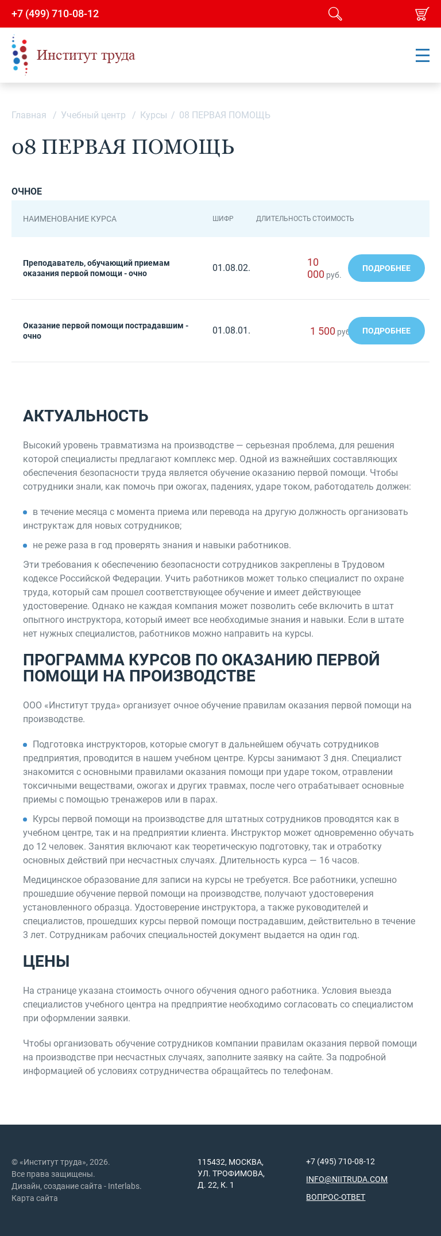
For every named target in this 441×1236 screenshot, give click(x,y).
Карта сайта (34, 1198)
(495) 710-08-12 (345, 1161)
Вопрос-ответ (335, 1197)
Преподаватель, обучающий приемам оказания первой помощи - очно (96, 268)
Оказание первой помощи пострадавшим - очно (105, 330)
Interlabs (124, 1186)
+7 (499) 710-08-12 (55, 14)
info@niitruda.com (347, 1179)
